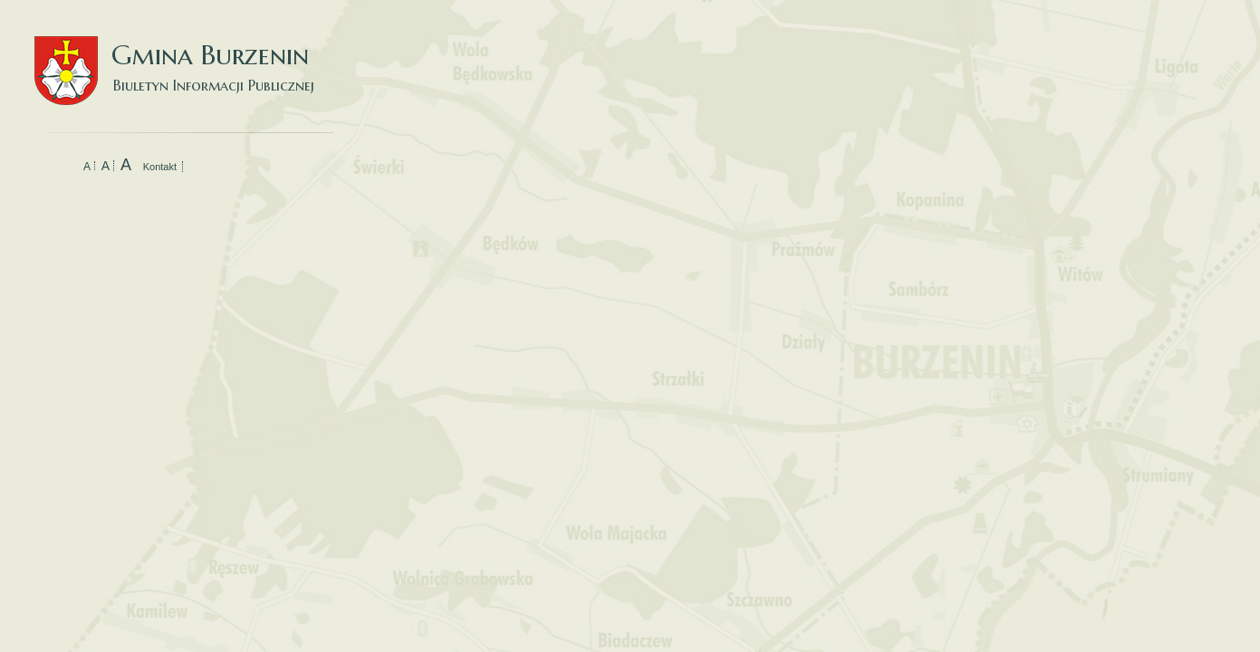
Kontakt (160, 166)
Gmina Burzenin (183, 54)
